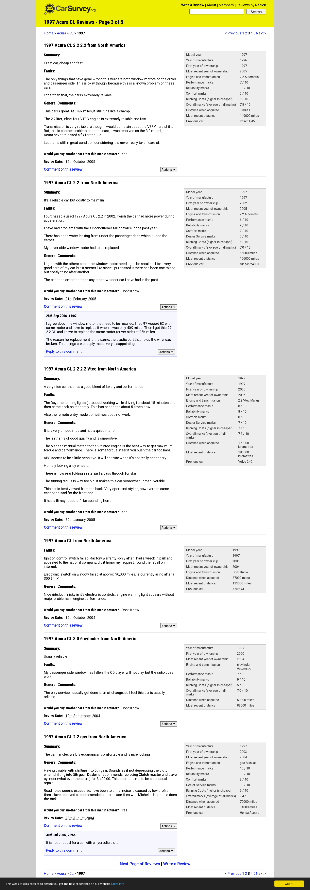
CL (71, 33)
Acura (61, 33)
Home (49, 33)
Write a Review (192, 5)
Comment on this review (63, 169)
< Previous (233, 33)
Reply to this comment (64, 351)
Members (226, 5)
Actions (169, 170)
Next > (261, 33)
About (211, 5)
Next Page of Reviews (140, 864)
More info (121, 884)
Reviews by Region (251, 5)
